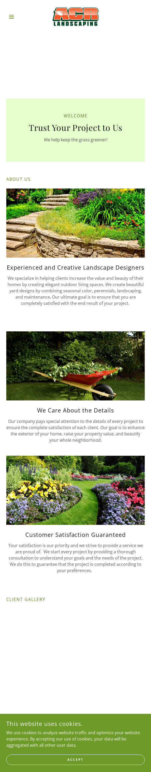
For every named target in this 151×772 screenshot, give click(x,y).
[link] (76, 16)
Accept (75, 759)
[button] (16, 16)
